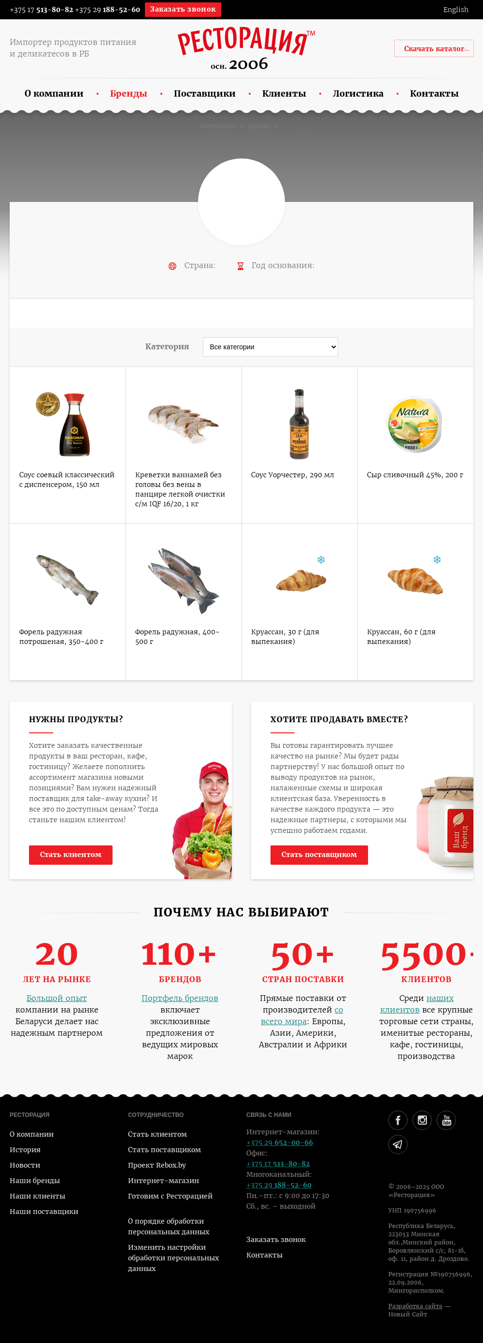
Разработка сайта (415, 1306)
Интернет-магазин (163, 1180)
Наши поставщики (44, 1211)
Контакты (264, 1255)
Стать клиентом (70, 854)
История (25, 1149)
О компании (32, 1134)
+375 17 (35, 9)
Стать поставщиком (319, 854)
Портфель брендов (180, 998)
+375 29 (107, 9)
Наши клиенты (37, 1196)
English (456, 9)
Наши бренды (35, 1180)
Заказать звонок (183, 9)
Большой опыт (57, 998)
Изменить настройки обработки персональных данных (173, 1258)
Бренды (259, 126)
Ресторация (218, 126)
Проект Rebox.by (157, 1165)
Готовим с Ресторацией (170, 1196)
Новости (25, 1165)
